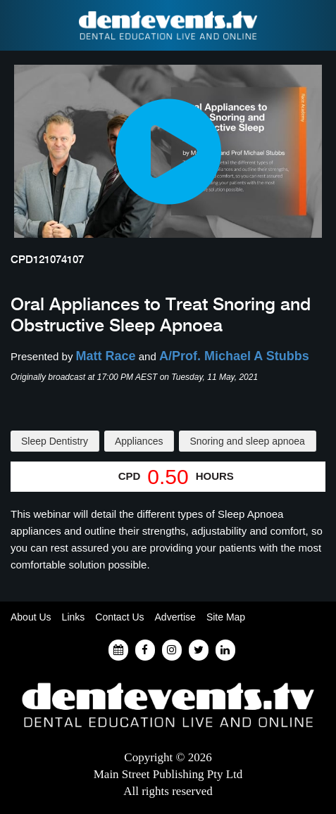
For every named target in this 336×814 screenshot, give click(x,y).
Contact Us (119, 617)
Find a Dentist (19, 25)
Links (73, 617)
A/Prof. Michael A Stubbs (234, 356)
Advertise (175, 617)
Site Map (225, 617)
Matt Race (106, 356)
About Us (31, 617)
